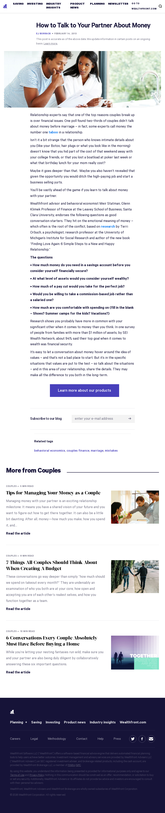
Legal (34, 739)
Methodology (57, 739)
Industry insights (103, 722)
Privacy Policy (37, 775)
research (108, 227)
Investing (53, 722)
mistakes (111, 450)
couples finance (78, 450)
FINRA (71, 765)
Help (101, 739)
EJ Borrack (43, 33)
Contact (81, 739)
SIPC (78, 765)
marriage (97, 450)
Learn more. (51, 43)
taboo (53, 132)
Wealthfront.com (133, 722)
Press (117, 739)
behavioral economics (49, 450)
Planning (16, 722)
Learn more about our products (84, 390)
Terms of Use (17, 775)
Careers (15, 739)
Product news (75, 722)
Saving (36, 722)
